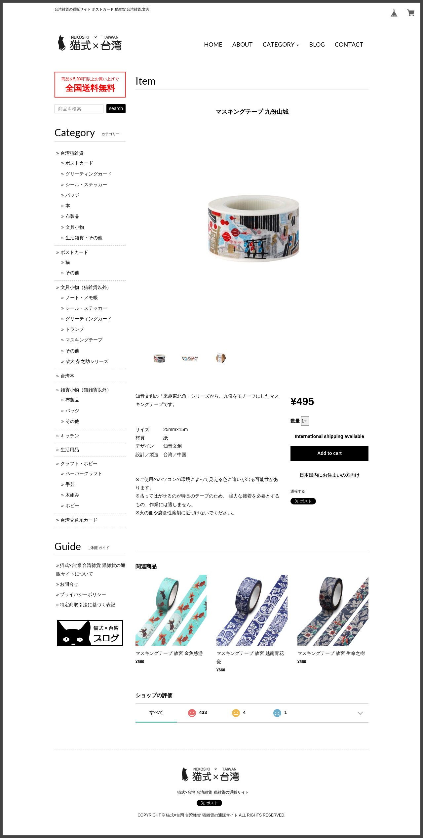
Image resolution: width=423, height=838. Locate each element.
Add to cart (329, 453)
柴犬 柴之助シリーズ (86, 361)
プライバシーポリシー (83, 594)
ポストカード (79, 163)
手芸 (70, 484)
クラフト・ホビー (78, 463)
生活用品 (69, 449)
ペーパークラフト (83, 473)
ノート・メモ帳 (81, 297)
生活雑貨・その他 (83, 237)
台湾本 (67, 376)
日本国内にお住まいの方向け (329, 475)
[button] (281, 44)
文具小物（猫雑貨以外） (85, 287)
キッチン (69, 435)
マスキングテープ (83, 339)
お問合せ (69, 584)
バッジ (72, 195)
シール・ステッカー (86, 184)
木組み (72, 495)
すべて (156, 712)
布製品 (72, 216)
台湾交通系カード (78, 520)
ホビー (72, 505)
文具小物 (74, 227)
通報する (297, 491)
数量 (295, 420)
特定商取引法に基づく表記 (87, 604)
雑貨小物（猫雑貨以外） (85, 389)
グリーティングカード (88, 174)
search (116, 108)
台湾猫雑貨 (72, 153)
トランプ (74, 329)
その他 (72, 272)
